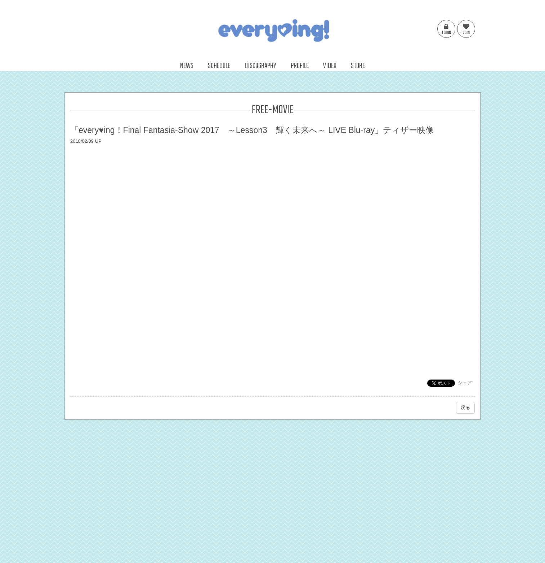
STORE (358, 66)
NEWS (186, 66)
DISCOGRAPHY (260, 66)
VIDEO (329, 66)
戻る (465, 407)
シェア (465, 382)
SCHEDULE (219, 66)
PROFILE (300, 66)
